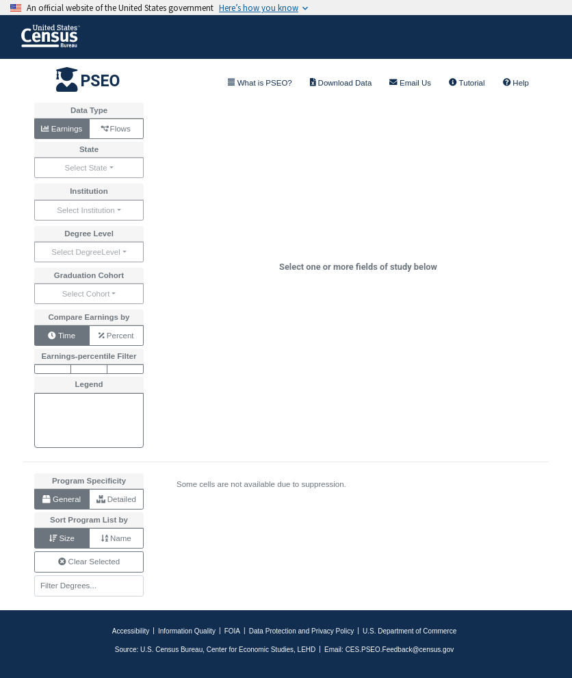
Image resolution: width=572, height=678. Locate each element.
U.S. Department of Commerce (409, 631)
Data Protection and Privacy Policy (301, 631)
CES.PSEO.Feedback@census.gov (400, 649)
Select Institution (86, 210)
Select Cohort (86, 294)
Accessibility (130, 631)
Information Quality (187, 631)
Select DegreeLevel (85, 252)
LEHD (307, 649)
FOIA (232, 631)
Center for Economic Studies (250, 649)
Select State (85, 168)
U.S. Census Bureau (171, 649)
